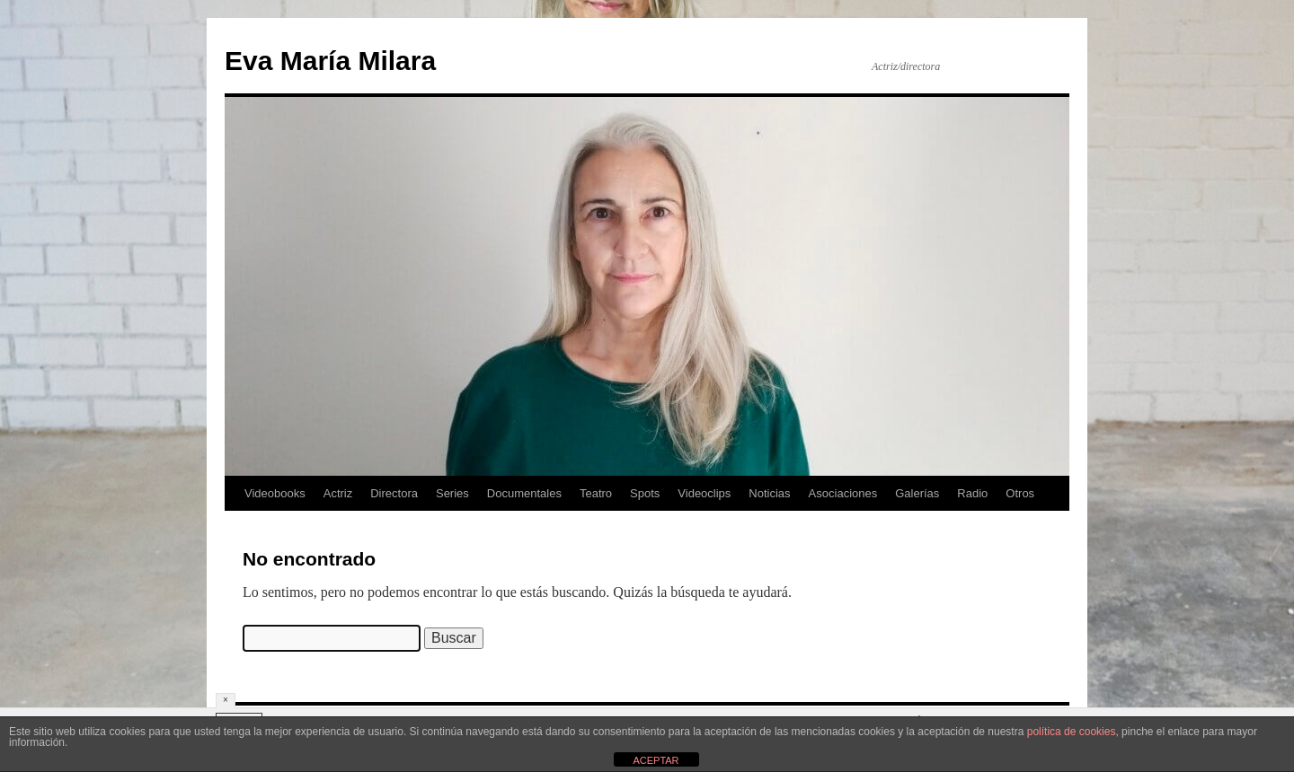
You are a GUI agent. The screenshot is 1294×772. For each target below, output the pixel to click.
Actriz (338, 493)
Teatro (596, 493)
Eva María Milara (330, 60)
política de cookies (1071, 731)
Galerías (917, 493)
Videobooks (275, 493)
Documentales (524, 493)
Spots (645, 493)
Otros (1020, 493)
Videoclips (704, 493)
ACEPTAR (655, 760)
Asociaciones (843, 493)
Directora (394, 493)
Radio (972, 493)
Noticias (769, 493)
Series (452, 493)
